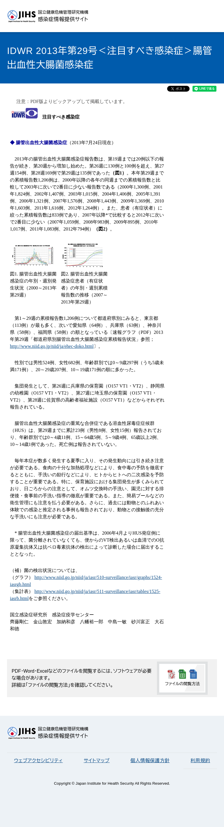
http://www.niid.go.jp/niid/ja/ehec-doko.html (52, 346)
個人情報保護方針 (149, 760)
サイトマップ (97, 760)
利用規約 (200, 760)
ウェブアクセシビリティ (38, 760)
